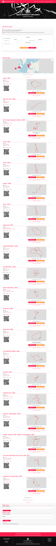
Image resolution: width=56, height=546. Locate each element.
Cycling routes (50, 540)
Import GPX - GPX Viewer (24, 533)
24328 (8, 162)
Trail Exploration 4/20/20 (9, 351)
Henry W (5, 269)
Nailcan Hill (6, 225)
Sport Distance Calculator (8, 1)
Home (4, 141)
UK (9, 187)
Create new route (36, 1)
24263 (11, 225)
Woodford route (7, 392)
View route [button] (32, 113)
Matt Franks (5, 290)
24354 (8, 78)
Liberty (4, 186)
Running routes (50, 538)
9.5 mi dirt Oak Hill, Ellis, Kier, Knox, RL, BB (14, 455)
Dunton (5, 183)
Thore (4, 437)
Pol (4, 122)
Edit (7, 510)
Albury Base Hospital (8, 291)
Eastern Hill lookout (8, 287)
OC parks (5, 372)
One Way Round (7, 266)
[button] (29, 67)
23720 (18, 413)
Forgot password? (5, 522)
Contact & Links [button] (51, 1)
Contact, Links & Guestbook (36, 533)
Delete (6, 520)
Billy (4, 332)
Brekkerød (6, 438)
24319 (8, 204)
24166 (14, 266)
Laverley (6, 396)
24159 (15, 287)
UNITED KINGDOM (10, 396)
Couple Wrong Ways (8, 246)
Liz (4, 311)
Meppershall (7, 187)
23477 (28, 455)
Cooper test (22, 535)
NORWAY (10, 438)
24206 (16, 246)
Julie (4, 144)
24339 (13, 99)
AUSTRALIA (12, 291)
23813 (13, 392)
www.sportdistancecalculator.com (28, 540)
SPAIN (11, 123)
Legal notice (39, 535)
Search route (32, 47)
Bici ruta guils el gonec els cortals (12, 120)
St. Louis (6, 333)
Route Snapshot (30, 94)
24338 (23, 120)
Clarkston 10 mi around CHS (10, 476)
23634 (32, 434)
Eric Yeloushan (6, 458)
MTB (5, 121)
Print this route (34, 94)
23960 (11, 329)
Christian (5, 416)
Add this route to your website (36, 95)
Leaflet (43, 72)
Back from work (7, 99)
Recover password (17, 535)
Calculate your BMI (34, 535)
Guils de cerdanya (7, 123)
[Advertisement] (28, 22)
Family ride (6, 308)
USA (9, 145)
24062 (11, 308)
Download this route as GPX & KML (40, 94)
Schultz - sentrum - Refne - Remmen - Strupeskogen (16, 434)
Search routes (30, 533)
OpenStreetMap (49, 72)
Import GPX (46, 1)
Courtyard (6, 417)
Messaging (41, 113)
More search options (24, 47)
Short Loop (6, 329)
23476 (20, 476)
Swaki (4, 78)
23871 (10, 372)
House (6, 249)
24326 (9, 183)
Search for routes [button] (41, 1)
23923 (18, 351)
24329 (8, 141)
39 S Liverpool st (7, 312)
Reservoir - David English (9, 413)
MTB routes (49, 541)
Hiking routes (49, 539)
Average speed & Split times (28, 535)
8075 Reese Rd (7, 459)
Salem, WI (6, 145)
